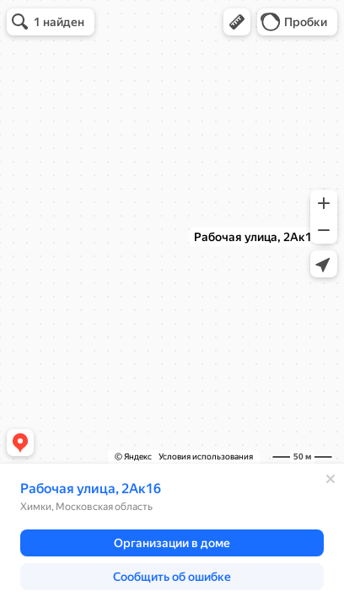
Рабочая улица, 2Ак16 (90, 489)
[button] (236, 21)
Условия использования (206, 456)
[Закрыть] (330, 479)
